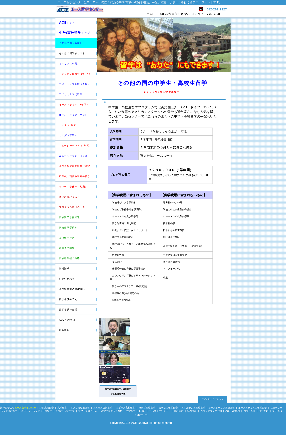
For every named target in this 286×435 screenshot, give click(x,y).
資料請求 (64, 268)
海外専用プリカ (118, 374)
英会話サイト (118, 357)
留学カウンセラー (118, 327)
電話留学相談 (118, 343)
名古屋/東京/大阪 (117, 394)
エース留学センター (98, 11)
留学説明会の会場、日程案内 (118, 389)
